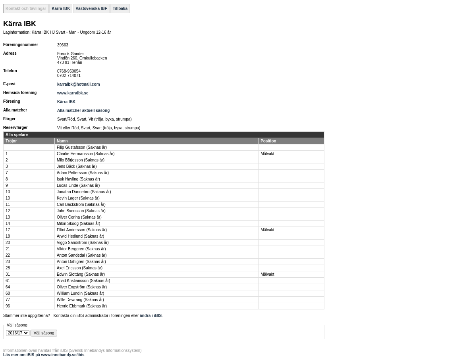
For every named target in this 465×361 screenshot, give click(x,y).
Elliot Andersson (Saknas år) (82, 230)
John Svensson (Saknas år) (81, 211)
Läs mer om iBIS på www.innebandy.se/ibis (44, 355)
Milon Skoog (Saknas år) (78, 223)
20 (8, 242)
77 (8, 300)
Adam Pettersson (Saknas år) (83, 173)
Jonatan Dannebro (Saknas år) (84, 192)
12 (8, 211)
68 (8, 293)
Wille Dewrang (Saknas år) (80, 300)
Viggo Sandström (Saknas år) (83, 242)
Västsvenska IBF (91, 8)
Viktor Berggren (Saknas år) (81, 249)
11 (8, 204)
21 (8, 249)
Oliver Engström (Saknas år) (82, 287)
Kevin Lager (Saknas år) (78, 198)
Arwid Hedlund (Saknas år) (80, 236)
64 (8, 287)
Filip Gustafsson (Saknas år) (82, 147)
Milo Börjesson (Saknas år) (80, 160)
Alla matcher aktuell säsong (83, 110)
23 (8, 261)
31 (8, 274)
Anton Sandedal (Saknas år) (82, 255)
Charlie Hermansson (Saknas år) (86, 154)
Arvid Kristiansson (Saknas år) (83, 280)
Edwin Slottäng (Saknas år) (81, 274)
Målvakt (267, 154)
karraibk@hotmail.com (78, 84)
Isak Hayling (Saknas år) (78, 179)
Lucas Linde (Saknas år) (78, 185)
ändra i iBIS (151, 315)
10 (8, 192)
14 (8, 223)
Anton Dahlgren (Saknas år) (81, 261)
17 (8, 230)
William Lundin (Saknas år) (80, 293)
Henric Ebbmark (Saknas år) (82, 306)
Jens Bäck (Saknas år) (77, 166)
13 (8, 217)
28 (8, 268)
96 (8, 306)
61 (8, 280)
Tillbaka (120, 8)
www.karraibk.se (73, 93)
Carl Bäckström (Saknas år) (81, 204)
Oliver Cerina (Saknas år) (79, 217)
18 (8, 236)
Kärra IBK (61, 8)
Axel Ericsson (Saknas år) (79, 268)
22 (8, 255)
